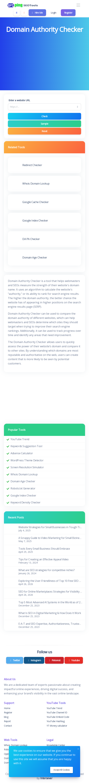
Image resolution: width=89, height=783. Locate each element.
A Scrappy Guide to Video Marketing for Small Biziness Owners (50, 538)
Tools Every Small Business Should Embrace (44, 548)
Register (68, 12)
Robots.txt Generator (23, 488)
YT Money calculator (57, 725)
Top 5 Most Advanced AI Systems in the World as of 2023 (50, 602)
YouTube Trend (20, 439)
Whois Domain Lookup (24, 474)
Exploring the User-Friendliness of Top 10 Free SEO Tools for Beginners (50, 581)
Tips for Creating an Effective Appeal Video (43, 559)
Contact (8, 725)
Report (7, 721)
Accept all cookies (61, 769)
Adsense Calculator (22, 453)
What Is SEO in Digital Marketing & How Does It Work (49, 613)
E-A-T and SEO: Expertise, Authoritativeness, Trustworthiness (50, 624)
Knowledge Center (56, 745)
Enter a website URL (19, 100)
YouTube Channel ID (57, 712)
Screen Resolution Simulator (27, 467)
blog (6, 716)
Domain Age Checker (23, 481)
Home (7, 708)
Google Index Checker (23, 495)
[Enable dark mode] (24, 13)
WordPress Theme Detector (27, 460)
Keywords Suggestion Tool (26, 446)
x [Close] (78, 748)
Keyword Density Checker (25, 502)
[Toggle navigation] (78, 5)
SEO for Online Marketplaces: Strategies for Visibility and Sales (50, 591)
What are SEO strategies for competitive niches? (46, 570)
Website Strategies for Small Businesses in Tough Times (50, 527)
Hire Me (37, 12)
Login (53, 12)
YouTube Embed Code (58, 716)
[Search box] (16, 13)
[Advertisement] (44, 59)
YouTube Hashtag (56, 721)
